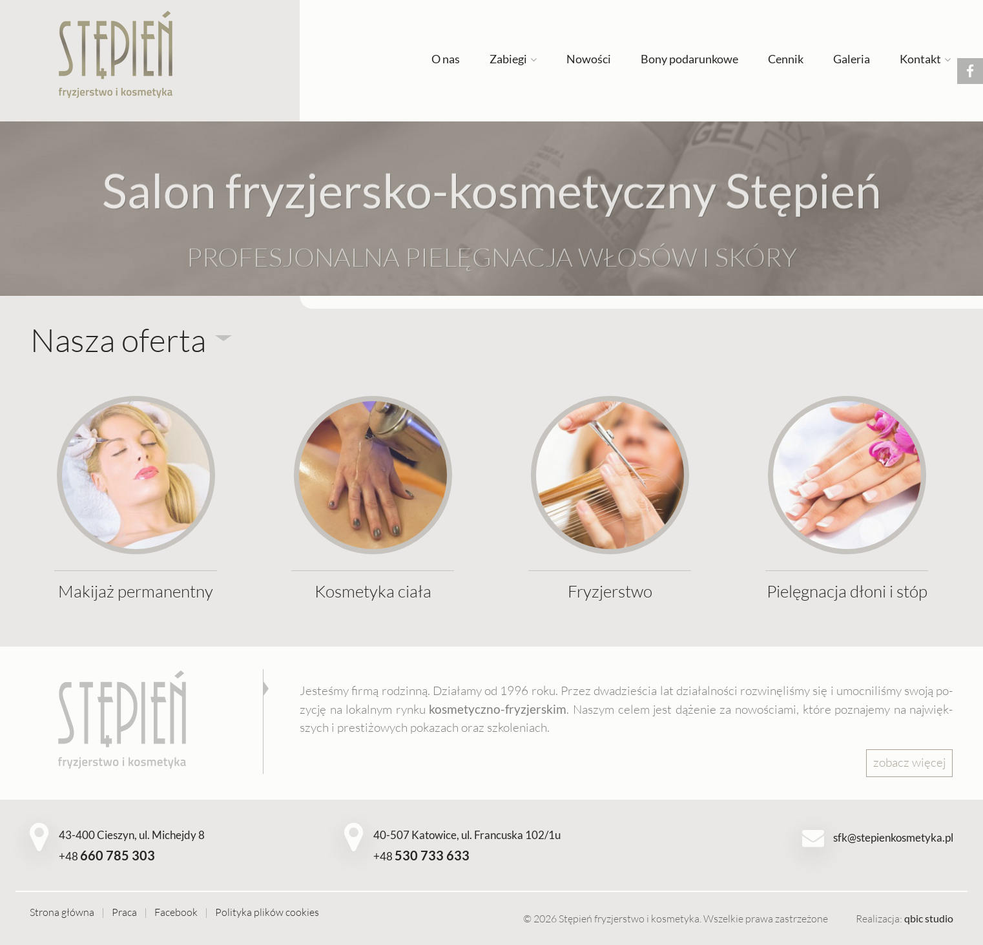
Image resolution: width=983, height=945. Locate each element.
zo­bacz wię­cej (909, 762)
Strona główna (62, 912)
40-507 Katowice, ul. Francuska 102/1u (467, 835)
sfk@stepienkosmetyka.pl (893, 837)
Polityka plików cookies (267, 912)
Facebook (176, 912)
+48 (107, 856)
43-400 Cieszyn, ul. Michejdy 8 (132, 835)
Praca (124, 912)
